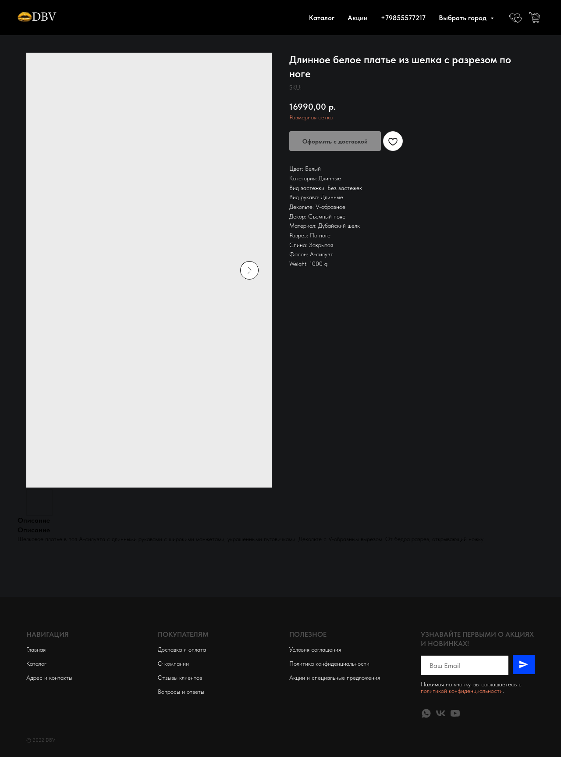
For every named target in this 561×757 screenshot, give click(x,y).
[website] (515, 17)
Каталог (321, 18)
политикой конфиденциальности (462, 690)
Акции (358, 18)
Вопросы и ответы (181, 691)
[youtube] (455, 713)
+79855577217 (403, 18)
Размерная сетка (311, 117)
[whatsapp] (426, 713)
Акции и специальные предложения (334, 677)
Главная (36, 649)
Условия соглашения (315, 649)
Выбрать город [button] (463, 18)
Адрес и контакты (49, 677)
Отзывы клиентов (180, 677)
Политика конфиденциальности (329, 663)
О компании (173, 663)
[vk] (440, 713)
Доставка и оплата (182, 649)
